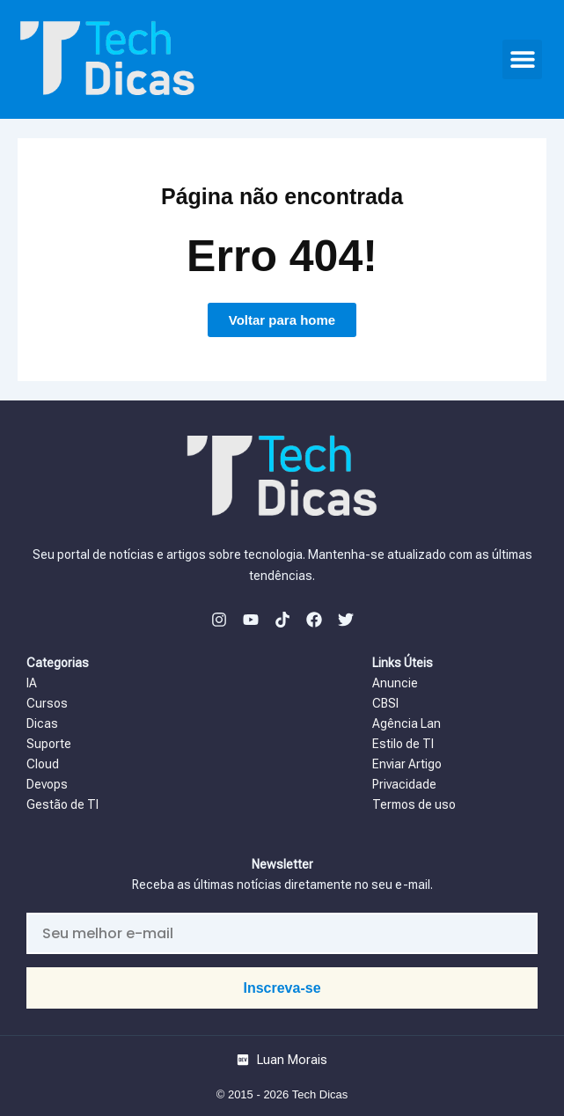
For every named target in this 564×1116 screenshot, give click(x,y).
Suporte (48, 744)
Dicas (42, 723)
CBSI (385, 703)
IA (33, 683)
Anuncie (396, 683)
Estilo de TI (403, 744)
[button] (522, 59)
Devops (47, 784)
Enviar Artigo (407, 764)
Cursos (47, 703)
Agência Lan (407, 723)
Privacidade (404, 784)
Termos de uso (414, 804)
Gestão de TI (62, 804)
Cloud (44, 764)
